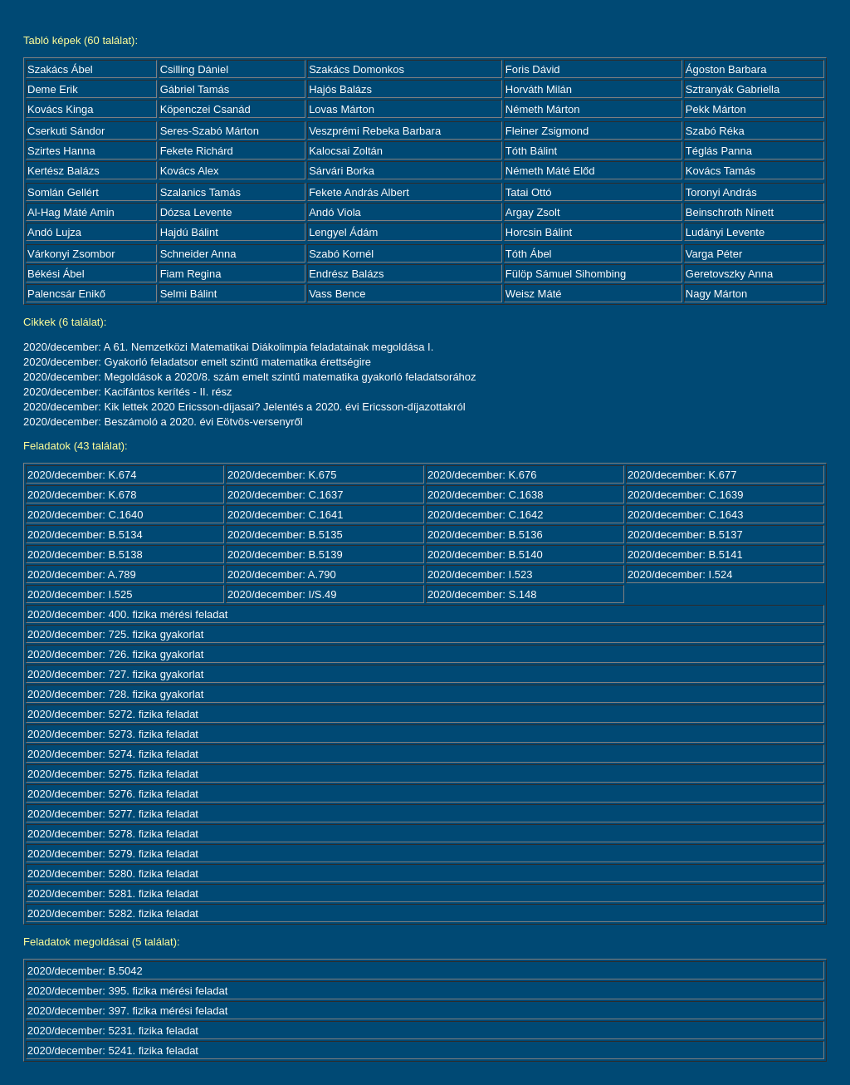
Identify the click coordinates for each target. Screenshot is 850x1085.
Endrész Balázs (346, 274)
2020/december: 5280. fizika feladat (112, 873)
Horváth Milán (539, 89)
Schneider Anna (198, 254)
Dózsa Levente (196, 212)
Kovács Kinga (60, 109)
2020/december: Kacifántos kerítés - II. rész (127, 391)
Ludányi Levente (725, 232)
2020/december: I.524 (680, 574)
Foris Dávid (533, 69)
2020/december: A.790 (281, 574)
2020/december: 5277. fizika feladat (112, 814)
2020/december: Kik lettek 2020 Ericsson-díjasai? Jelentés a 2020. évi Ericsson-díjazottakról (244, 406)
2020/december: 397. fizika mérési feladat (127, 1010)
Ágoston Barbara (726, 69)
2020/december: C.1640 (85, 514)
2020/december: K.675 (282, 475)
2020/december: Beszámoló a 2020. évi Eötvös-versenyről (163, 421)
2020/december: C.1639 (685, 494)
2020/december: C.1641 (285, 514)
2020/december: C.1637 (285, 494)
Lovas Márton (341, 109)
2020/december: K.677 (682, 475)
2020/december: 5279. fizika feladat (112, 853)
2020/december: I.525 (79, 594)
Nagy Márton (716, 293)
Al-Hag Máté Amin (71, 212)
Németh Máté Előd (550, 170)
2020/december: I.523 (479, 574)
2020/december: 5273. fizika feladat (112, 734)
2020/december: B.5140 (485, 554)
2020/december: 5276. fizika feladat (112, 794)
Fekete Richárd (196, 151)
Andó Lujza (54, 232)
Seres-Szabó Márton (209, 131)
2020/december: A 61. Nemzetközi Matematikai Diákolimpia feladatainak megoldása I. (228, 347)
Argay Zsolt (533, 212)
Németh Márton (543, 109)
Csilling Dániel (194, 69)
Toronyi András (721, 192)
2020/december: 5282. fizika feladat (112, 913)
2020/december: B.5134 (85, 534)
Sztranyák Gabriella (732, 89)
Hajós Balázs (340, 89)
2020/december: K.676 (482, 475)
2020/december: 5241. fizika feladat (112, 1050)
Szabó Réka (715, 131)
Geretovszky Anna (730, 274)
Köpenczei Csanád (205, 109)
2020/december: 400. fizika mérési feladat (127, 614)
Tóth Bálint (531, 151)
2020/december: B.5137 (685, 534)
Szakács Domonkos (356, 69)
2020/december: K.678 (82, 494)
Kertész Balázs (63, 170)
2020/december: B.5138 (85, 554)
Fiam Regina (191, 274)
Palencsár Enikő (66, 293)
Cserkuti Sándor (66, 131)
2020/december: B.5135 (285, 534)
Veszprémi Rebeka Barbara (375, 131)
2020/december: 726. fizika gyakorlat (115, 654)
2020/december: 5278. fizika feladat (112, 833)
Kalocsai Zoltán (346, 151)
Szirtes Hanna (61, 151)
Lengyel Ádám (343, 232)
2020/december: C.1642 (485, 514)
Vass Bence (337, 293)
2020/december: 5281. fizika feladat (112, 893)
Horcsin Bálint (539, 232)
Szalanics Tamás (200, 192)
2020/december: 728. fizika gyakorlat (115, 694)
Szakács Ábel (60, 69)
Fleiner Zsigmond (547, 131)
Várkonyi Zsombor (71, 254)
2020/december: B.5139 (285, 554)
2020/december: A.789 (81, 574)
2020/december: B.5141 (685, 554)
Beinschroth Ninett (730, 212)
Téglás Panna (719, 151)
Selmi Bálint (188, 293)
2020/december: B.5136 (485, 534)
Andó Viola (335, 212)
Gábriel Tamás (195, 89)
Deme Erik (52, 89)
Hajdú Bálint (189, 232)
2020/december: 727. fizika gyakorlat (115, 674)
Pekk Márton (716, 109)
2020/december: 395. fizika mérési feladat (127, 990)
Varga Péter (714, 254)
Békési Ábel (56, 274)
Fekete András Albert (359, 192)
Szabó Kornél (341, 254)
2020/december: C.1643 (685, 514)
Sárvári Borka (341, 170)
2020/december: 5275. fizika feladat (112, 774)
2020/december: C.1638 (485, 494)
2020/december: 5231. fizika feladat (112, 1030)
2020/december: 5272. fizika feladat (112, 714)
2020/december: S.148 (482, 594)
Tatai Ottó (529, 192)
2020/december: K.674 (82, 475)
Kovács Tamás (720, 170)
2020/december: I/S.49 (282, 594)
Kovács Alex (189, 170)
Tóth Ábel (529, 254)
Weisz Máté (534, 293)
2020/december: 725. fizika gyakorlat (115, 634)
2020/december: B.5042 (85, 971)
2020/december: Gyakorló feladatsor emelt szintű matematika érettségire (197, 362)
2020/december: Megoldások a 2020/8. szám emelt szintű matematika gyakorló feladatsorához (249, 377)
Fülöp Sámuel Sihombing (566, 274)
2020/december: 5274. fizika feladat (112, 754)
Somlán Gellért (63, 192)
